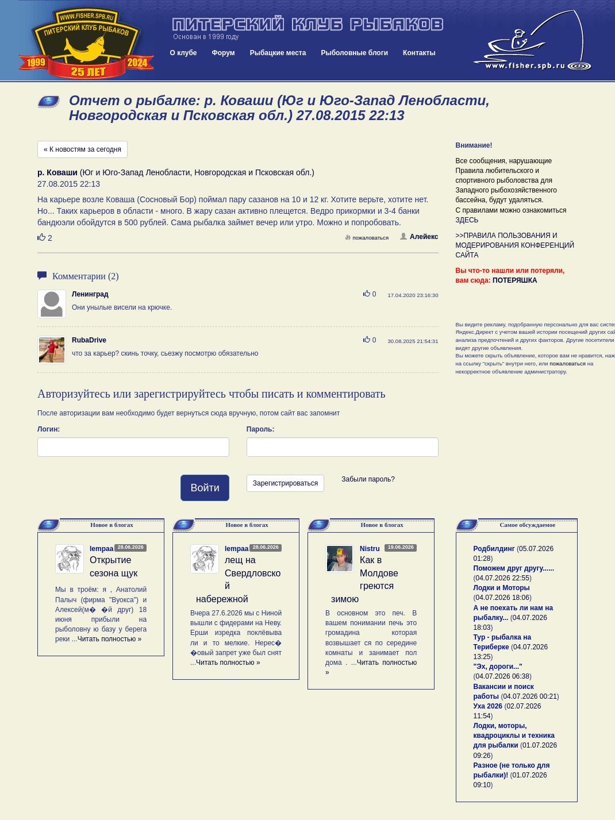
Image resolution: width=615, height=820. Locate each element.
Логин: (48, 429)
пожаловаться (367, 237)
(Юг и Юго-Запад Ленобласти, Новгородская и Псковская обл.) (175, 172)
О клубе (183, 53)
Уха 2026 (488, 706)
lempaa (101, 549)
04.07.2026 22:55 (502, 578)
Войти (204, 488)
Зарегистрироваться (285, 483)
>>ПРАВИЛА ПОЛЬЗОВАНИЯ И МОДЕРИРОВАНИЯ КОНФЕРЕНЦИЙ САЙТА (515, 245)
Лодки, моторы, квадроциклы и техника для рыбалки (514, 735)
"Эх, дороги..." (498, 667)
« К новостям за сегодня (82, 149)
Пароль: (261, 429)
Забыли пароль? (368, 479)
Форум (223, 53)
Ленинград (90, 294)
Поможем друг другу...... (514, 568)
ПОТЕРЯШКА (515, 280)
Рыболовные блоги (354, 53)
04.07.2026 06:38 (502, 676)
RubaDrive (89, 340)
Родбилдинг (494, 549)
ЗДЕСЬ (467, 220)
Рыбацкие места (278, 53)
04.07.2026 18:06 (502, 598)
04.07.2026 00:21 (529, 696)
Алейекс (419, 237)
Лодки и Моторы (502, 588)
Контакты (419, 53)
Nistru (370, 549)
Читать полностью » (110, 639)
